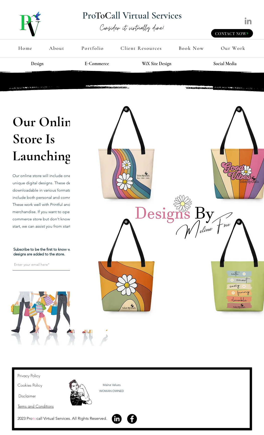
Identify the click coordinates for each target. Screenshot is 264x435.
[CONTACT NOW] (232, 33)
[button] (141, 48)
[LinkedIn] (248, 21)
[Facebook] (132, 419)
